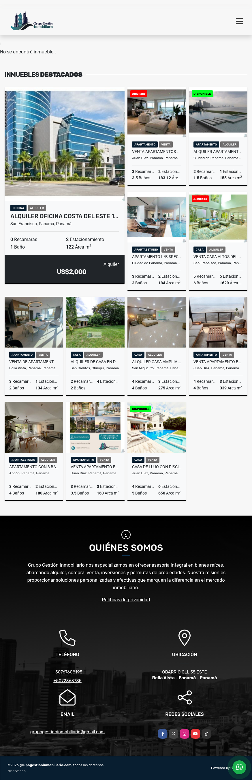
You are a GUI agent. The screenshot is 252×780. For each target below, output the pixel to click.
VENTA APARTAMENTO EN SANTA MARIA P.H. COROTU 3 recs (95, 466)
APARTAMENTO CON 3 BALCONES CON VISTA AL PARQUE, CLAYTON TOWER (34, 466)
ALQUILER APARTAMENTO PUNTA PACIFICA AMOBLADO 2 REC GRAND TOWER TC (218, 151)
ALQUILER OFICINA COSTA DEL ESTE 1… (64, 216)
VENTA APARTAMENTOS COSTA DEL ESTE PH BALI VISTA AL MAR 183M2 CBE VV (156, 151)
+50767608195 (67, 672)
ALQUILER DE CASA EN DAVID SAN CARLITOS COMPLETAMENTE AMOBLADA (95, 361)
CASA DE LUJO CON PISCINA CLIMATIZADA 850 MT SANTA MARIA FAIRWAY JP (156, 466)
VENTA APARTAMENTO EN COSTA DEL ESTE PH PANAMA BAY (218, 361)
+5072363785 (67, 680)
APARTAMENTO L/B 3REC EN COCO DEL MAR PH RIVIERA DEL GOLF (156, 256)
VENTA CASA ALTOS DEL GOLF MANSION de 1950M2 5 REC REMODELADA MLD (218, 256)
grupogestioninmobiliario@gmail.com (67, 731)
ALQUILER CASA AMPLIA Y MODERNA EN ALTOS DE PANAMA (156, 361)
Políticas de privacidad (126, 599)
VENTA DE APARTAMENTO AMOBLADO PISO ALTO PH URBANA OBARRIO (34, 361)
